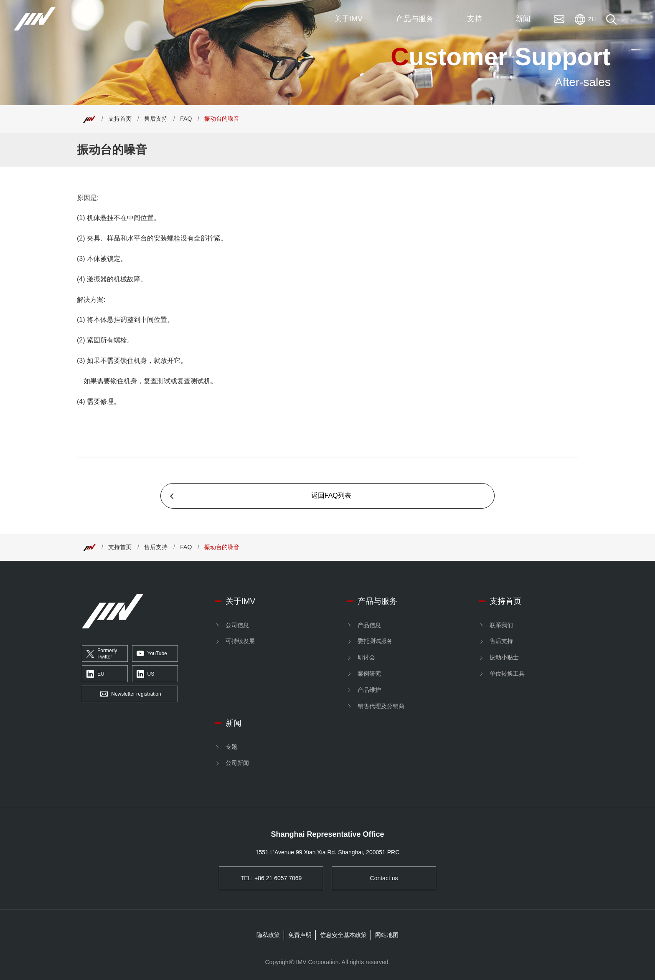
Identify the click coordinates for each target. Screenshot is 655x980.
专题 (231, 746)
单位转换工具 (507, 673)
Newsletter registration (130, 694)
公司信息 (237, 625)
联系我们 (501, 625)
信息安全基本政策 (343, 935)
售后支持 (156, 118)
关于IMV (241, 601)
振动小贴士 (504, 657)
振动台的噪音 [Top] (221, 118)
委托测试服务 (375, 641)
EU (95, 674)
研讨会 (366, 657)
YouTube (152, 654)
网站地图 (387, 935)
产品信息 (369, 625)
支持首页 (120, 118)
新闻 (233, 723)
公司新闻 (237, 763)
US (146, 674)
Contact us (384, 878)
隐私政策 (268, 935)
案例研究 (369, 673)
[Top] (89, 118)
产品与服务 (377, 601)
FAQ (186, 118)
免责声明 (300, 935)
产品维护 (369, 689)
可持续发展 (240, 641)
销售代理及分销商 (381, 706)
